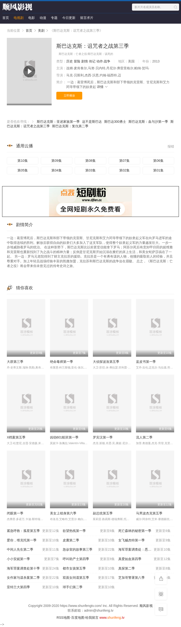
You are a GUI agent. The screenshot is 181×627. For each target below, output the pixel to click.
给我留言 (92, 617)
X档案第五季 (16, 437)
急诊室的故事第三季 (89, 549)
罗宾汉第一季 (103, 437)
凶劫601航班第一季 (64, 437)
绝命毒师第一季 (61, 362)
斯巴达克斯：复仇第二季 (70, 126)
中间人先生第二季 (33, 549)
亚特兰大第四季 (33, 587)
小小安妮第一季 (33, 559)
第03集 (90, 170)
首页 (5, 18)
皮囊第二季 (89, 540)
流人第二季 (144, 437)
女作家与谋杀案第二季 (33, 577)
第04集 (56, 170)
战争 (107, 61)
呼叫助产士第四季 (89, 559)
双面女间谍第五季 (89, 577)
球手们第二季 (89, 587)
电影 (31, 18)
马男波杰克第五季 (149, 513)
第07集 (124, 160)
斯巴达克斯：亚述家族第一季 (58, 121)
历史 (69, 61)
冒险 (77, 61)
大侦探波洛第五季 (106, 362)
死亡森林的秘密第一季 (144, 531)
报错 (171, 146)
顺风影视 (146, 606)
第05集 (22, 170)
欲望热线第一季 (89, 531)
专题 (54, 18)
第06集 (158, 160)
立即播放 (69, 95)
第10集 (22, 160)
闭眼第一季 (15, 513)
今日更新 (68, 18)
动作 (99, 61)
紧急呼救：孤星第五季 (33, 531)
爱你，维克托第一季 (33, 540)
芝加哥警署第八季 (144, 577)
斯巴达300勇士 (115, 121)
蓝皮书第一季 (146, 362)
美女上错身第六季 (63, 513)
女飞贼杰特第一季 (144, 540)
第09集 (56, 160)
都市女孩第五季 (89, 568)
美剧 (41, 30)
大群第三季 (15, 362)
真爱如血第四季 (144, 559)
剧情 (84, 61)
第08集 (90, 160)
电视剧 (19, 18)
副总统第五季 (103, 513)
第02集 (124, 170)
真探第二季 (144, 568)
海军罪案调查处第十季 (33, 568)
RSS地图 (63, 617)
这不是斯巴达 (92, 121)
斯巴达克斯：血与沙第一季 (148, 121)
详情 (102, 87)
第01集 (158, 170)
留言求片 (86, 18)
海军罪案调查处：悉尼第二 (144, 549)
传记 (92, 61)
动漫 (43, 18)
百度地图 (77, 617)
